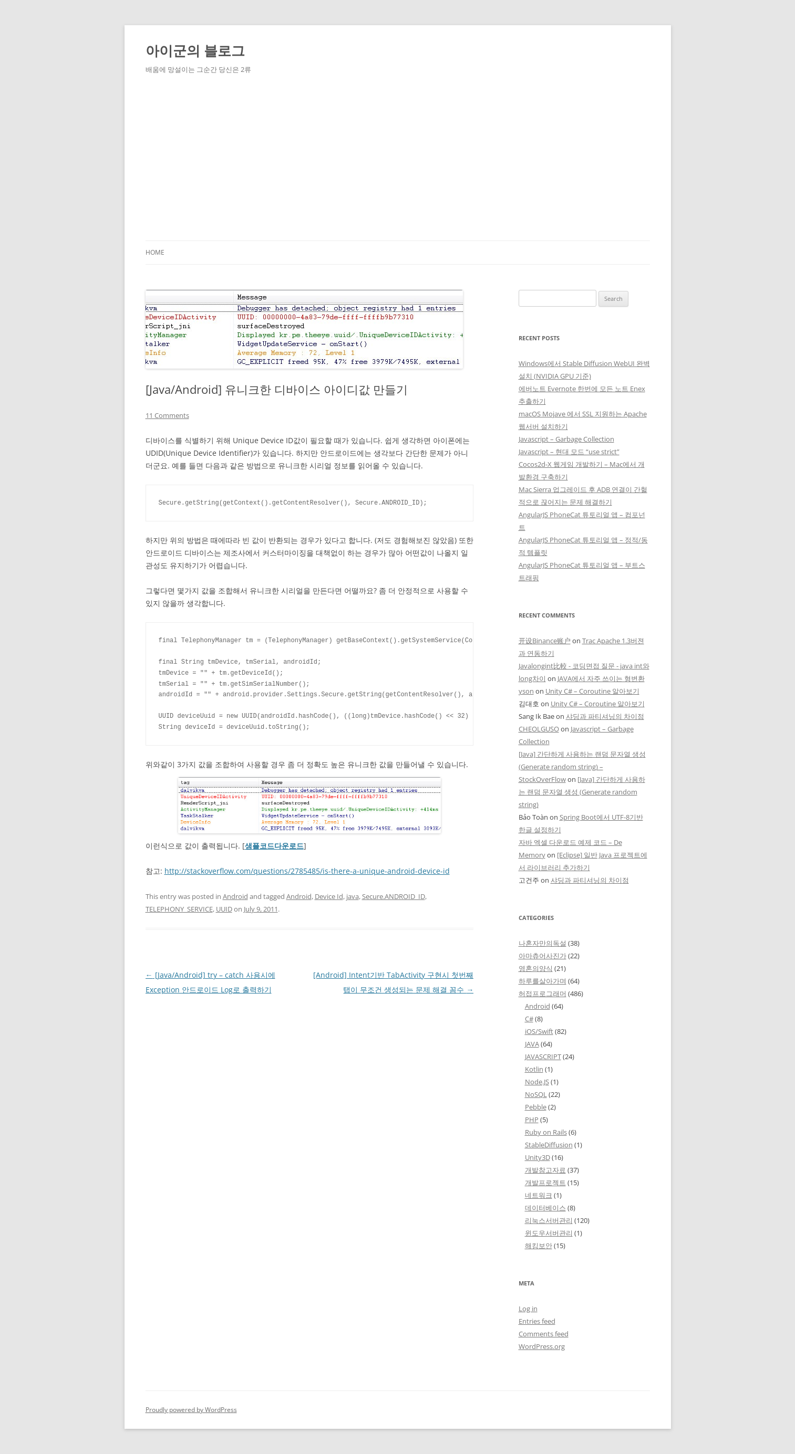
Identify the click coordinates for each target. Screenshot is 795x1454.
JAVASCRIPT (543, 1056)
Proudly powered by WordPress (191, 1409)
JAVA (532, 1044)
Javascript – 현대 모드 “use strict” (569, 451)
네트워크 (538, 1195)
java (352, 896)
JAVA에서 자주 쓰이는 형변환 (601, 678)
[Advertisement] (398, 161)
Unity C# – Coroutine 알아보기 (592, 691)
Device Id (329, 896)
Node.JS (537, 1081)
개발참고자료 (545, 1170)
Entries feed (537, 1321)
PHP (532, 1119)
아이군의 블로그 (195, 50)
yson (526, 691)
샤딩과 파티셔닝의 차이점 (605, 716)
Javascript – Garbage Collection (566, 439)
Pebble (535, 1107)
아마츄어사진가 (542, 955)
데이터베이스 (545, 1207)
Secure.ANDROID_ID (393, 896)
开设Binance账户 (545, 640)
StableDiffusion (549, 1144)
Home (155, 252)
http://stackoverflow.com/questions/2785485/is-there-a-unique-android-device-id (307, 871)
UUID (224, 909)
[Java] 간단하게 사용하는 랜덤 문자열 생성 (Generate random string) (582, 792)
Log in (528, 1308)
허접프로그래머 (542, 993)
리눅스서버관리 (549, 1220)
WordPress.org (542, 1346)
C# (529, 1018)
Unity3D (537, 1157)
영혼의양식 (536, 968)
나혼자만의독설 (542, 943)
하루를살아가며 (542, 981)
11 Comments (167, 415)
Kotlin (534, 1069)
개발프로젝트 (545, 1182)
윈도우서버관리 (549, 1233)
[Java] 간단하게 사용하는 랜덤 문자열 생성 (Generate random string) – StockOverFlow (582, 766)
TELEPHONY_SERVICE (179, 909)
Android (235, 896)
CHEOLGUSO (539, 729)
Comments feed (544, 1333)
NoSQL (536, 1094)
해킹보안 (538, 1245)
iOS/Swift (539, 1031)
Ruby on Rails (546, 1132)
